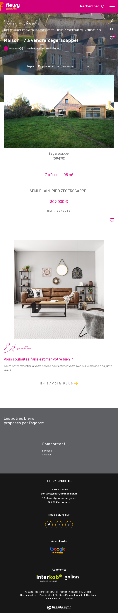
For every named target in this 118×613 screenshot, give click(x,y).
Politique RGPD (53, 598)
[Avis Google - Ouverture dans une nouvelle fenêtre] (57, 550)
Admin (80, 595)
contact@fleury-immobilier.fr (59, 493)
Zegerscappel (75, 30)
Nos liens (91, 595)
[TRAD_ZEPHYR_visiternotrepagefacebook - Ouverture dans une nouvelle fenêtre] (49, 524)
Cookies (69, 598)
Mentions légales (64, 595)
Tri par (30, 66)
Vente (50, 30)
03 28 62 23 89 (59, 489)
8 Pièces (47, 450)
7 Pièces (47, 454)
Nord (60, 30)
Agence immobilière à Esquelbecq (24, 30)
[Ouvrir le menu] (112, 6)
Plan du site (46, 595)
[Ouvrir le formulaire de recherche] (92, 6)
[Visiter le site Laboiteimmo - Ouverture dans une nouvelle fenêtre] (59, 605)
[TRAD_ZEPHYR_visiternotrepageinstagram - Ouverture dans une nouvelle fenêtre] (59, 524)
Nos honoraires (28, 595)
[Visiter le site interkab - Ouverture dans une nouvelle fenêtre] (49, 578)
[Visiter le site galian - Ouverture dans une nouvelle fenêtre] (72, 577)
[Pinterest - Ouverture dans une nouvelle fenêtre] (69, 524)
